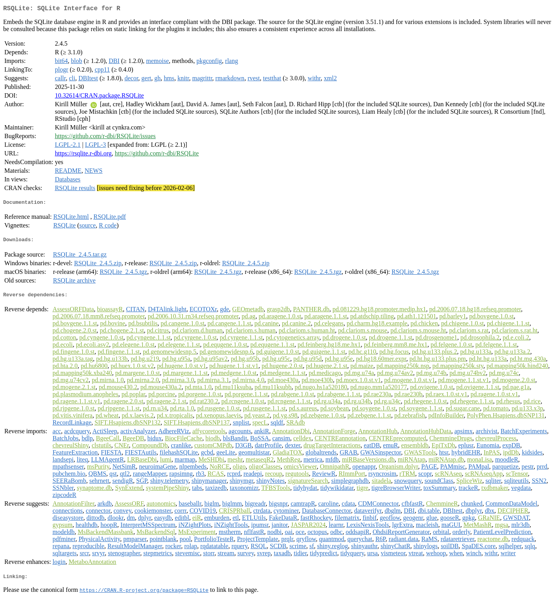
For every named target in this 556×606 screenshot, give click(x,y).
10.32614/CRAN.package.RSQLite (99, 97)
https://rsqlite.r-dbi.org (83, 155)
